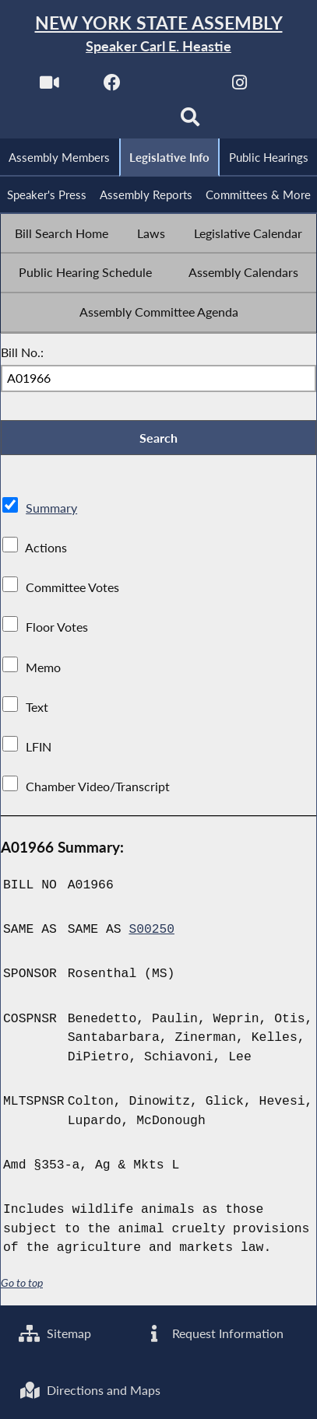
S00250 (151, 932)
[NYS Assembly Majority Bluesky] (126, 121)
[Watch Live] (48, 86)
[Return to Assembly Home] (158, 34)
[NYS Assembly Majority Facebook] (112, 86)
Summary (51, 510)
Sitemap (55, 1332)
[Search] (190, 121)
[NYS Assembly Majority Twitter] (176, 86)
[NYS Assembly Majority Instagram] (239, 86)
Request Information (214, 1332)
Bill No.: (22, 353)
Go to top (22, 1286)
